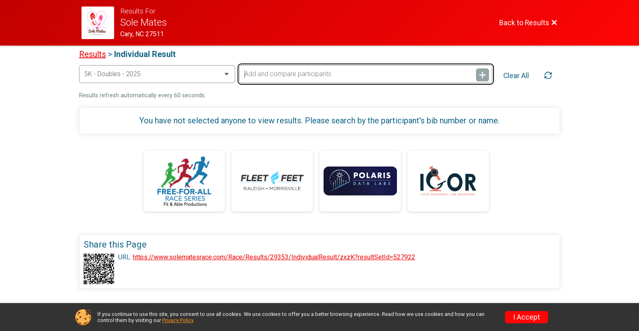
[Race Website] (101, 23)
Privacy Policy (177, 320)
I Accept (526, 317)
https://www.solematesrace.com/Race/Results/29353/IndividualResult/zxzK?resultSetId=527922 (274, 257)
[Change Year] (157, 74)
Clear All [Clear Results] (516, 76)
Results (92, 54)
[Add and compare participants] (365, 74)
